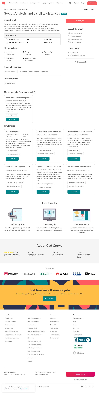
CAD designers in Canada (35, 348)
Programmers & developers (13, 335)
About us (53, 318)
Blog (74, 321)
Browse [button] (30, 315)
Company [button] (53, 315)
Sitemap (30, 361)
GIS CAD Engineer (13, 132)
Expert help (76, 331)
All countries (31, 358)
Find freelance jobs (33, 321)
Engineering (12, 9)
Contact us (53, 331)
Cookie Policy (24, 389)
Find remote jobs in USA (35, 335)
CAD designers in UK (34, 351)
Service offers (32, 325)
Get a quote (92, 3)
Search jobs (80, 21)
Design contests (10, 325)
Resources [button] (76, 315)
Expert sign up (77, 335)
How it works (9, 318)
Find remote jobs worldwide (36, 331)
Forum (75, 325)
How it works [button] (9, 315)
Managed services (10, 321)
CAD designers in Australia (36, 354)
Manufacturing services (12, 338)
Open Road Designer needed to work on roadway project (59, 167)
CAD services (9, 328)
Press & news (54, 321)
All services (8, 341)
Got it (7, 388)
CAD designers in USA (34, 344)
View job (12, 119)
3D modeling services (11, 331)
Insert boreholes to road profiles (18, 98)
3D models (31, 338)
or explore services (80, 380)
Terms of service (55, 335)
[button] (24, 3)
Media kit (53, 325)
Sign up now (49, 298)
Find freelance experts (34, 318)
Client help (76, 328)
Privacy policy (54, 338)
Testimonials (54, 328)
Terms (40, 386)
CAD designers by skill (34, 341)
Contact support (78, 318)
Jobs (5, 9)
